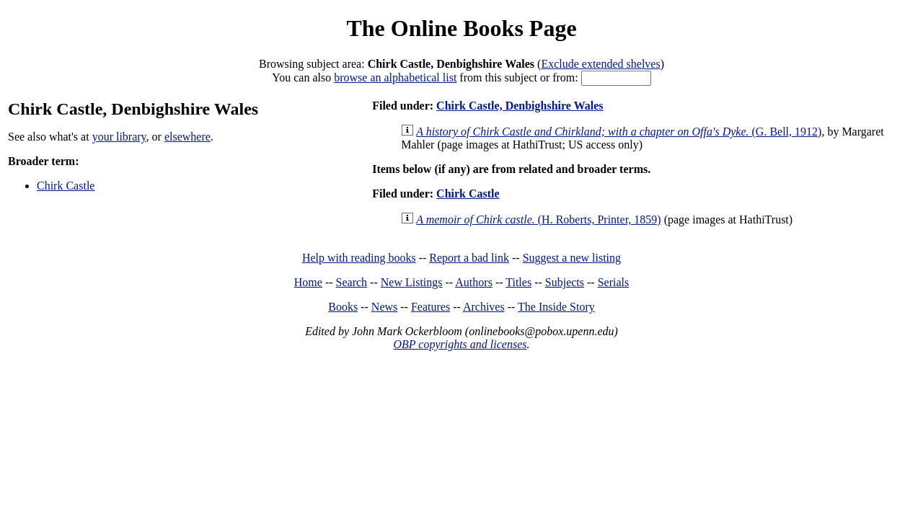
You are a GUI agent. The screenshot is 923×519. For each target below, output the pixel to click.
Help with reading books (359, 258)
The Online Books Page (461, 28)
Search (352, 282)
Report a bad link (469, 258)
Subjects (564, 282)
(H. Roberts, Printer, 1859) (538, 219)
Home (308, 282)
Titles (518, 282)
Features (430, 307)
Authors (474, 282)
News (384, 307)
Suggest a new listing (572, 258)
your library (119, 136)
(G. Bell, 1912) (618, 131)
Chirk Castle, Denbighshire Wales (519, 105)
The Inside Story (556, 307)
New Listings (412, 282)
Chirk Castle (65, 185)
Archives (484, 307)
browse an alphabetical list (395, 77)
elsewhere (187, 136)
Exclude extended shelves (600, 64)
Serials (614, 282)
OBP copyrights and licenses (459, 344)
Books (343, 307)
